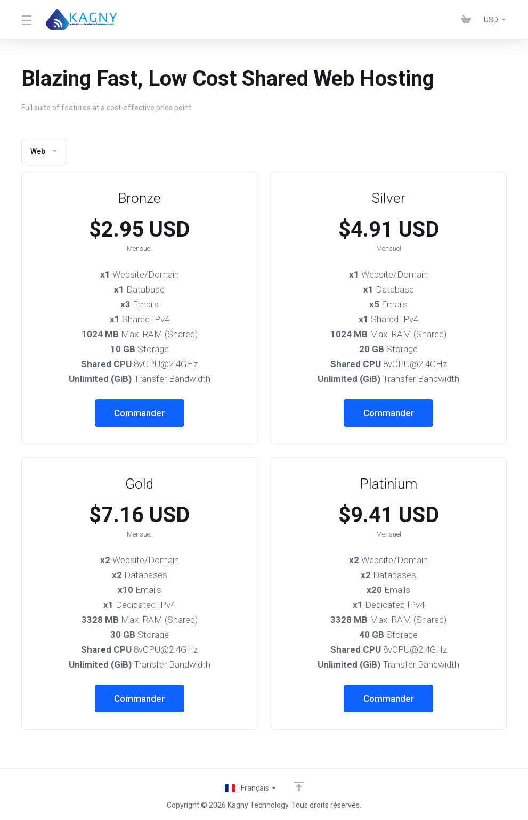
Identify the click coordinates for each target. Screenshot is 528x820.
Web (44, 151)
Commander (139, 413)
